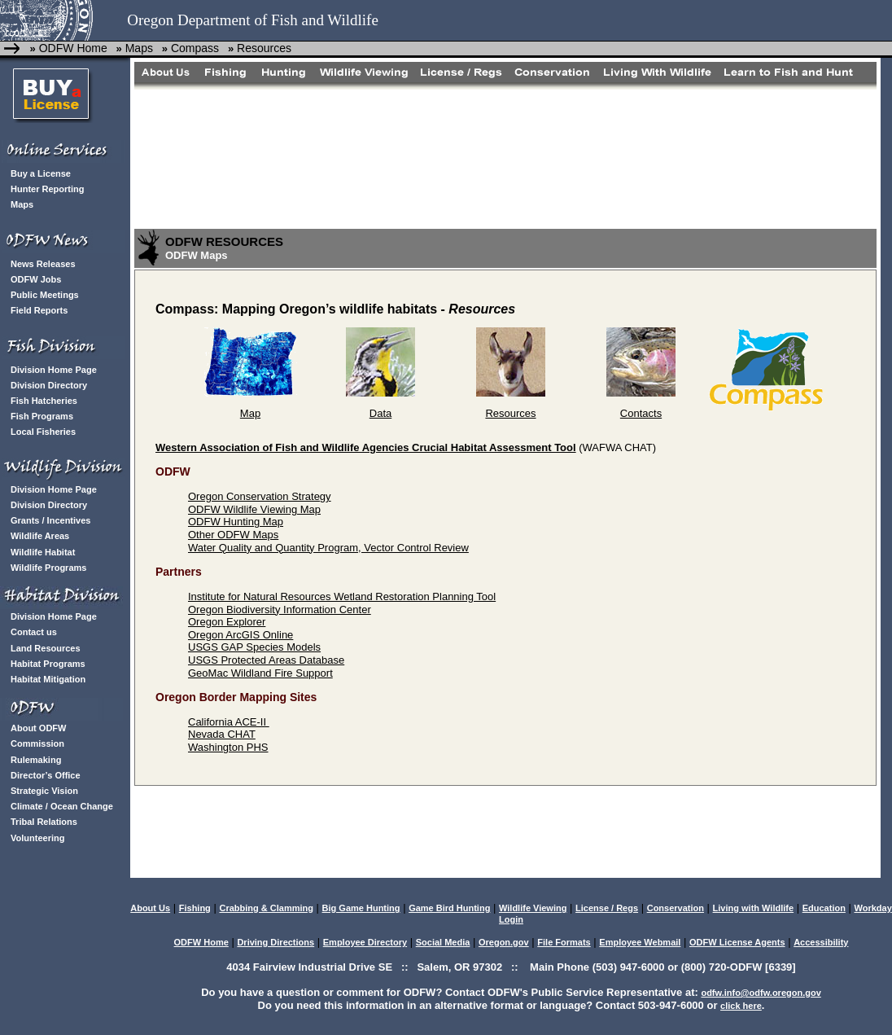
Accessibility (821, 942)
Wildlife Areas (40, 536)
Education (824, 908)
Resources (262, 48)
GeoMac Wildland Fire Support (260, 673)
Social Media (443, 942)
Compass (193, 48)
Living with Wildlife (753, 908)
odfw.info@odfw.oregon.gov (760, 993)
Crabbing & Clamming (266, 908)
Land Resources (46, 648)
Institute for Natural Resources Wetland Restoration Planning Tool (342, 596)
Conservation (675, 908)
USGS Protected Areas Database (266, 660)
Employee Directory (365, 942)
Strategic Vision (44, 791)
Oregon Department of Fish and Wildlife (252, 20)
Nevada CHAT (222, 734)
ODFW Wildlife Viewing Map (254, 509)
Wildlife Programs (48, 567)
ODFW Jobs (36, 279)
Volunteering (37, 838)
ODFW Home (71, 48)
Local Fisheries (43, 431)
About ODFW (38, 728)
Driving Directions (275, 942)
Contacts (641, 413)
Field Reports (39, 310)
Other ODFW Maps (233, 534)
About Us (150, 908)
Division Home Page (54, 370)
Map (250, 413)
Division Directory (49, 385)
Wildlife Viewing (532, 908)
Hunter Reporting (47, 189)
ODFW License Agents (737, 942)
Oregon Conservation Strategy (259, 496)
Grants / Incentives (50, 520)
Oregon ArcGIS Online (240, 635)
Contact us (34, 632)
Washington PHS (228, 747)
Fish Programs (42, 416)
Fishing (195, 908)
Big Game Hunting (361, 908)
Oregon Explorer (226, 622)
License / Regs (606, 908)
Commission (37, 743)
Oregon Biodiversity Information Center (279, 609)
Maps (137, 48)
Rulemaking (36, 760)
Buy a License (41, 173)
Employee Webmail (639, 942)
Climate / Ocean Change (62, 806)
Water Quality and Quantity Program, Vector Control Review (328, 548)
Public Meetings (45, 295)
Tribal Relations (44, 822)
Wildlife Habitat (43, 552)
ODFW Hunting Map (235, 521)
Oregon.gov (504, 942)
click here (741, 1006)
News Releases (43, 264)
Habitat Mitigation (48, 679)
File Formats (563, 942)
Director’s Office (46, 775)
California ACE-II (228, 722)
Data (380, 413)
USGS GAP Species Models (254, 647)
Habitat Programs (48, 664)
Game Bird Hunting (449, 908)
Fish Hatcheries (44, 401)
